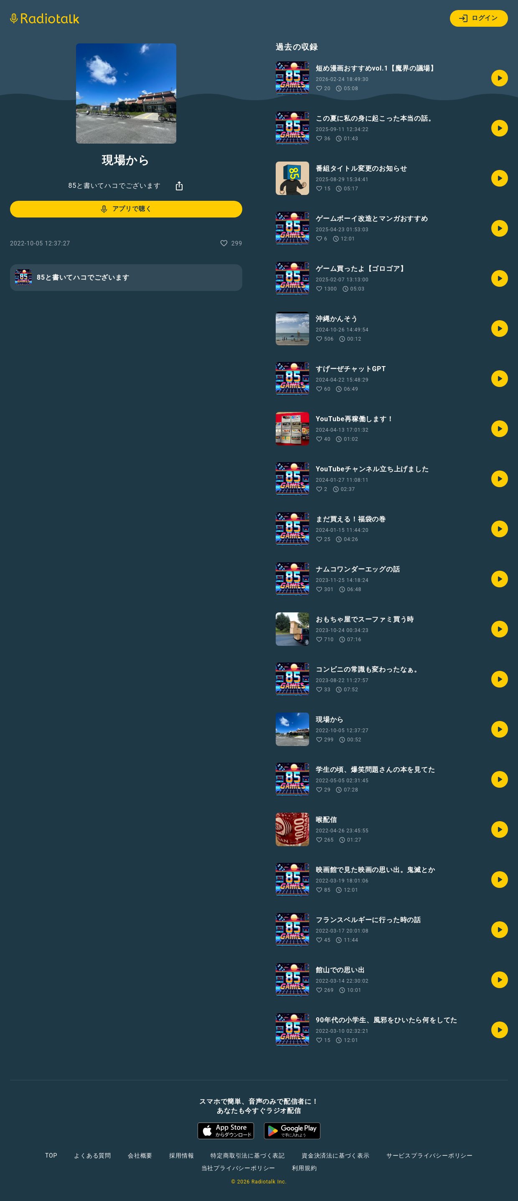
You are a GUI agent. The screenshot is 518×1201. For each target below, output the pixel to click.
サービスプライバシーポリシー (429, 1155)
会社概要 (140, 1155)
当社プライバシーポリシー (238, 1168)
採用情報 (181, 1155)
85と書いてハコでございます (114, 186)
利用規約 (304, 1168)
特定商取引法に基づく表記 (248, 1155)
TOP (51, 1155)
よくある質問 (92, 1155)
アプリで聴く (125, 209)
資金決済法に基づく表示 (336, 1155)
